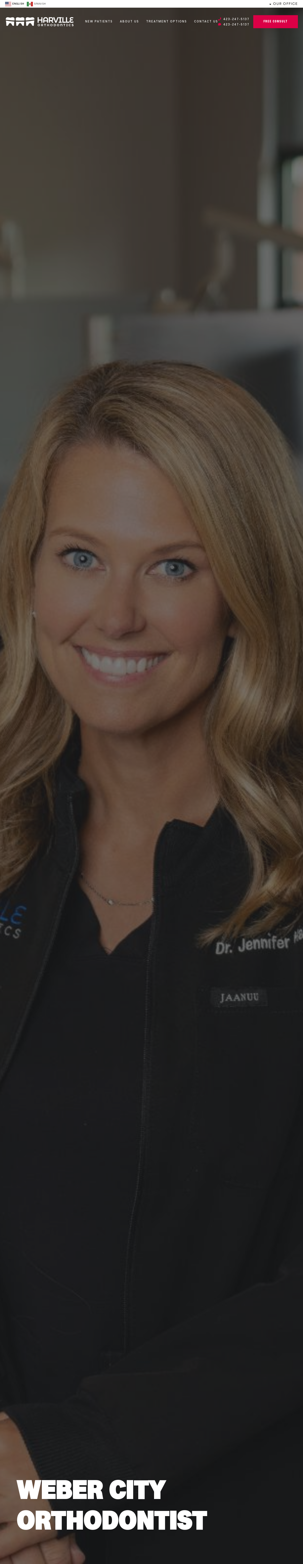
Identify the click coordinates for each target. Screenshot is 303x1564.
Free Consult (275, 21)
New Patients (99, 21)
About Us (129, 21)
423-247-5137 (233, 19)
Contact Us (206, 21)
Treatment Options (166, 21)
